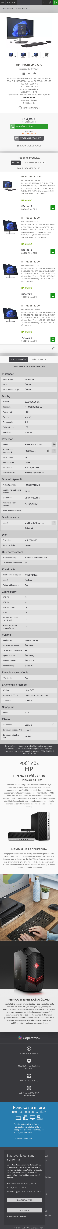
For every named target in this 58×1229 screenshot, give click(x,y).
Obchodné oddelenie (36, 1228)
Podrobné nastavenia (16, 1216)
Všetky (15, 163)
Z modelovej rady (34, 162)
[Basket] (55, 2)
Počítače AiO (9, 8)
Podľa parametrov (29, 168)
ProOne (22, 8)
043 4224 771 (19, 1228)
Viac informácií (18, 360)
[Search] (44, 2)
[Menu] (2, 2)
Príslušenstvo (39, 360)
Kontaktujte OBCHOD (24, 1138)
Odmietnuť (25, 1210)
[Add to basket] (29, 126)
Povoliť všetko (24, 1200)
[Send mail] (29, 73)
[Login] (50, 2)
